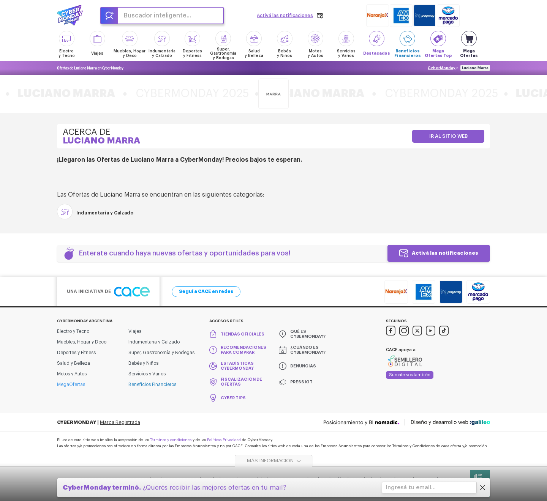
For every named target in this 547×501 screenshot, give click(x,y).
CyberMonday (441, 68)
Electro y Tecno (73, 331)
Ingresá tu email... (411, 487)
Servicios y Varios (147, 374)
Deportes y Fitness (76, 352)
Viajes (134, 331)
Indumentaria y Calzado (154, 342)
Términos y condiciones (170, 440)
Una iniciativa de (108, 291)
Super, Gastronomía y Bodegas (161, 352)
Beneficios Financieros (152, 384)
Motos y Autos (72, 374)
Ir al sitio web (448, 136)
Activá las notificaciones (445, 252)
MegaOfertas (71, 384)
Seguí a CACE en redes (206, 291)
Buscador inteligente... (157, 16)
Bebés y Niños (143, 363)
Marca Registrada (120, 422)
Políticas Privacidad (224, 440)
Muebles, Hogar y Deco (81, 342)
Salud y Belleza (73, 363)
